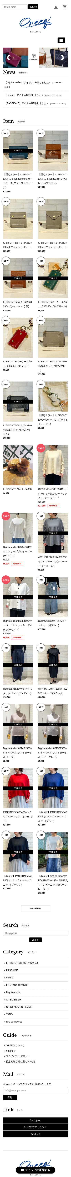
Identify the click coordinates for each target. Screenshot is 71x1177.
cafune (9, 976)
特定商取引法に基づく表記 (20, 1060)
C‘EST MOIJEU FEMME (19, 1005)
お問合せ (11, 1049)
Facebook (36, 1132)
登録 (10, 1095)
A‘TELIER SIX (13, 997)
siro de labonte (14, 1020)
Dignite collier (13, 990)
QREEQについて (15, 1043)
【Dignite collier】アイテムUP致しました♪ (27, 80)
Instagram (35, 1118)
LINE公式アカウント (35, 1125)
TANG (9, 1012)
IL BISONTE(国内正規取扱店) (22, 961)
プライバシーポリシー (18, 1054)
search (33, 6)
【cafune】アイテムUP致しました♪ (23, 93)
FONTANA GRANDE (17, 983)
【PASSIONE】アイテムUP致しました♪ (26, 101)
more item (35, 907)
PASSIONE (12, 968)
